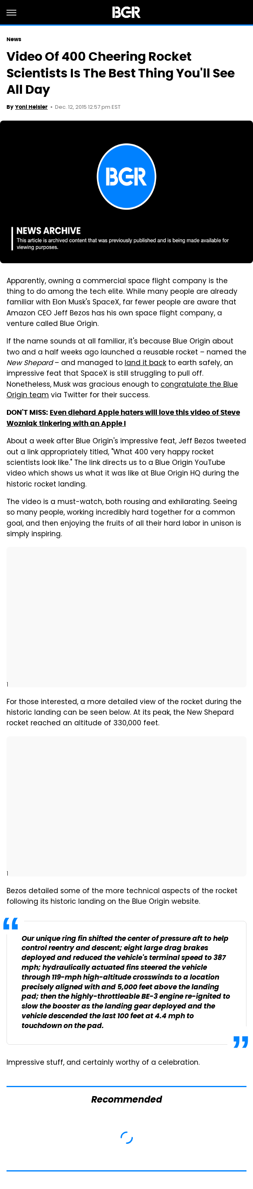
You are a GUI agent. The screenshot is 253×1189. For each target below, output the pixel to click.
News (14, 39)
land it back (145, 363)
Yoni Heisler (31, 106)
